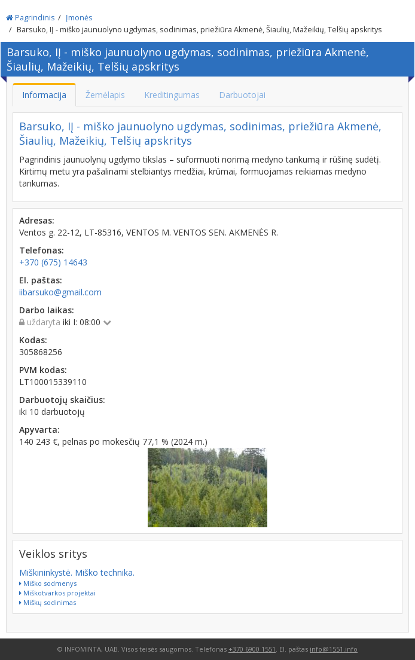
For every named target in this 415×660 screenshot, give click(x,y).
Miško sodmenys (48, 583)
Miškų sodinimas (47, 602)
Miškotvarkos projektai (57, 592)
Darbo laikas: (46, 310)
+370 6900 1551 (252, 648)
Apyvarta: (39, 429)
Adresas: (36, 220)
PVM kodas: (43, 369)
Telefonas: (41, 250)
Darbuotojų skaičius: (62, 399)
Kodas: (33, 340)
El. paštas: (40, 280)
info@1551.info (334, 648)
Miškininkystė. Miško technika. (77, 572)
